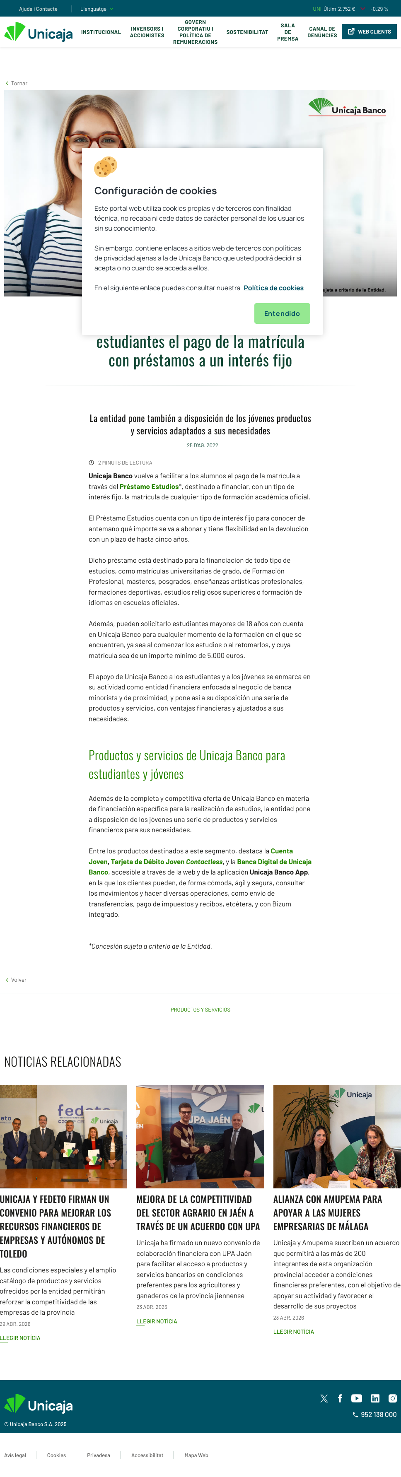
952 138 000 (375, 1414)
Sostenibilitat (247, 32)
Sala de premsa (288, 32)
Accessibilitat (147, 1455)
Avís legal (15, 1455)
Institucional (101, 32)
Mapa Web (196, 1455)
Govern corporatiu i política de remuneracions (195, 32)
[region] (202, 241)
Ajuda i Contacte (38, 8)
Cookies (56, 1455)
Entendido (282, 313)
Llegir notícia (156, 1321)
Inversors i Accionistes (147, 32)
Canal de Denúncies (322, 32)
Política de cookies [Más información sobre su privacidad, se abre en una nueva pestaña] (274, 287)
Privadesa (98, 1455)
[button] (15, 83)
